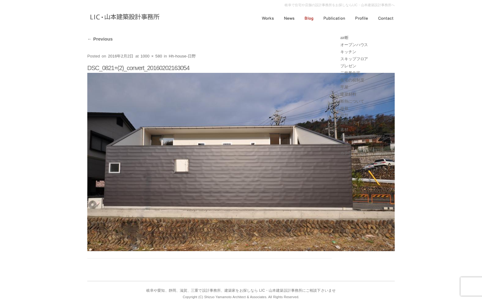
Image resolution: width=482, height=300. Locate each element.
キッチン (348, 51)
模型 (344, 115)
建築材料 (348, 94)
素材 (344, 129)
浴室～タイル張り (356, 122)
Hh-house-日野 (182, 56)
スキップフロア (354, 59)
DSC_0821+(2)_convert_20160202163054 (138, 68)
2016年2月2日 (120, 56)
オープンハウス (354, 44)
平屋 (344, 87)
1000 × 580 (151, 56)
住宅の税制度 (352, 80)
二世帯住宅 (350, 73)
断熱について (352, 101)
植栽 (344, 108)
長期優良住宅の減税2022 (362, 136)
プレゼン (348, 66)
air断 (344, 37)
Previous (100, 38)
